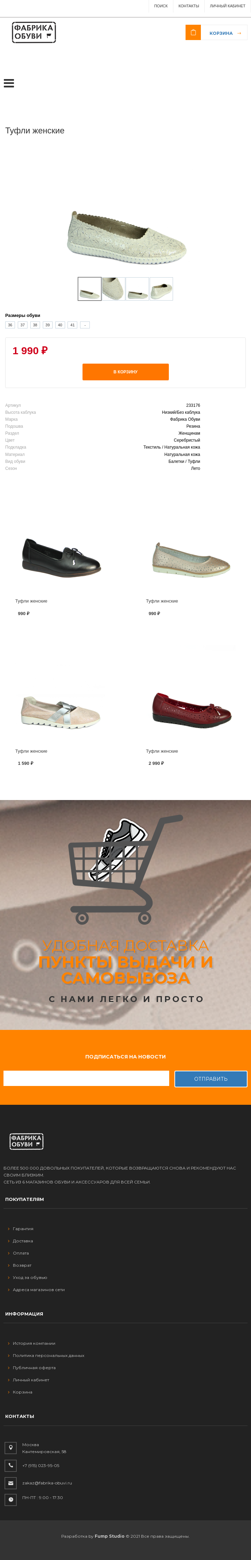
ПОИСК (161, 6)
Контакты (189, 6)
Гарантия (20, 1228)
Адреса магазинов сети (36, 1289)
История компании (31, 1343)
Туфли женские (31, 601)
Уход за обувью (27, 1277)
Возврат (19, 1265)
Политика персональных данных (46, 1355)
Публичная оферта (32, 1367)
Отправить (211, 1079)
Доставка (20, 1240)
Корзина (221, 33)
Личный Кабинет (227, 6)
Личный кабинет (28, 1379)
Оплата (18, 1253)
